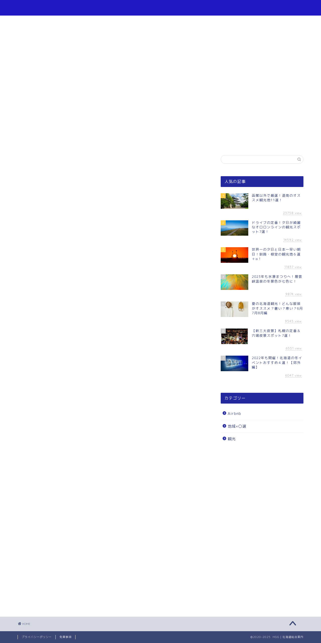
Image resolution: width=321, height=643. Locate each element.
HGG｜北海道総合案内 (160, 7)
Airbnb (234, 413)
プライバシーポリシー (37, 637)
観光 (232, 438)
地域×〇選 (237, 426)
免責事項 (65, 637)
